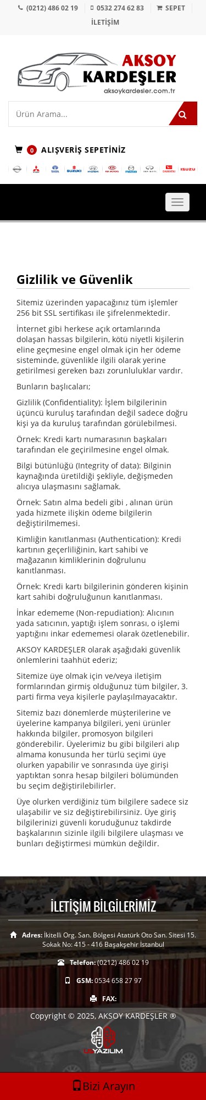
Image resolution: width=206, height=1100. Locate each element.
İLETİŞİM (105, 22)
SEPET (175, 8)
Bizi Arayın (103, 1086)
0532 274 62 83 (120, 8)
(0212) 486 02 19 (52, 8)
